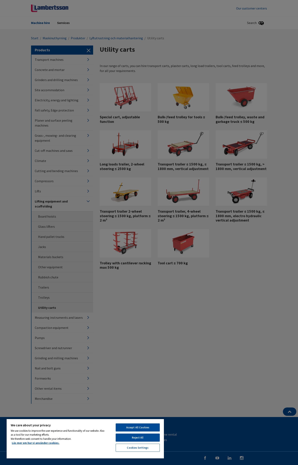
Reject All (137, 437)
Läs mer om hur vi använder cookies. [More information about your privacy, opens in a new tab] (35, 443)
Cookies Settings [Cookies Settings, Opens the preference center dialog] (137, 447)
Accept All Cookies (137, 427)
